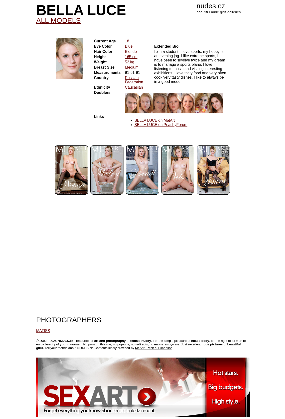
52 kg (129, 62)
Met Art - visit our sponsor (153, 348)
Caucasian (134, 87)
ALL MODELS (58, 20)
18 (127, 41)
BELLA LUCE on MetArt (154, 120)
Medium (131, 67)
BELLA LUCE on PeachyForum (160, 125)
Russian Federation (134, 80)
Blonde (131, 52)
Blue (129, 46)
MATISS (43, 331)
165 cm (131, 57)
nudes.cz (211, 6)
